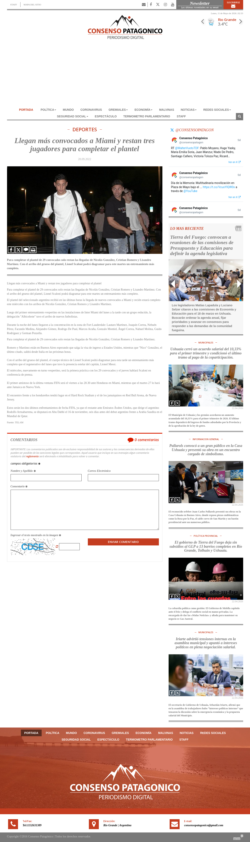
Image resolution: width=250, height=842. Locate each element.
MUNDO (68, 109)
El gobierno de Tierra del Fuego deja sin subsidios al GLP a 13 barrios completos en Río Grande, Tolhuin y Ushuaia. (205, 546)
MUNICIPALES (205, 342)
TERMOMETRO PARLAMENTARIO (146, 116)
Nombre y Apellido (23, 470)
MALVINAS (166, 109)
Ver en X (234, 162)
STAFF (13, 4)
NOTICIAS (189, 109)
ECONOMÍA (143, 109)
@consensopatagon (195, 130)
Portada (26, 109)
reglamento (32, 456)
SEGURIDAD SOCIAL (72, 116)
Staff (181, 116)
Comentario (19, 486)
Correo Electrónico (99, 470)
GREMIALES (118, 109)
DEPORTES (84, 130)
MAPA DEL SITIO (32, 4)
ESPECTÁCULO (106, 116)
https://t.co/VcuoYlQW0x (219, 187)
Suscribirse (233, 4)
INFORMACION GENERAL (206, 439)
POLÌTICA (48, 109)
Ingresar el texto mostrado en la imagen (36, 535)
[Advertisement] (125, 75)
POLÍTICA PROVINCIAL (206, 535)
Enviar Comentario (123, 542)
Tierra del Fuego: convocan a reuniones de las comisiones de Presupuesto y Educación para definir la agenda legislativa (201, 245)
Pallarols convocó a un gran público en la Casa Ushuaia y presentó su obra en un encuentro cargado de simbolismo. (205, 450)
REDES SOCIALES (217, 109)
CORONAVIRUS (91, 109)
